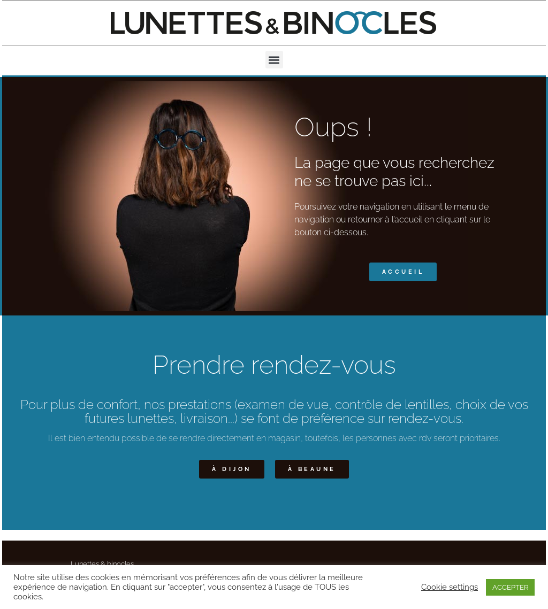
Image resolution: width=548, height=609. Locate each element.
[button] (274, 59)
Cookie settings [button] (449, 586)
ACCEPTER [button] (510, 587)
